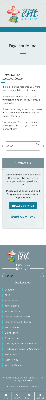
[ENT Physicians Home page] (18, 256)
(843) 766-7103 (23, 206)
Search (39, 146)
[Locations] (17, 396)
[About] (6, 396)
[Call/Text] (40, 396)
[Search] (40, 276)
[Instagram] (23, 268)
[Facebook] (23, 265)
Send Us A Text (23, 216)
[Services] (29, 396)
